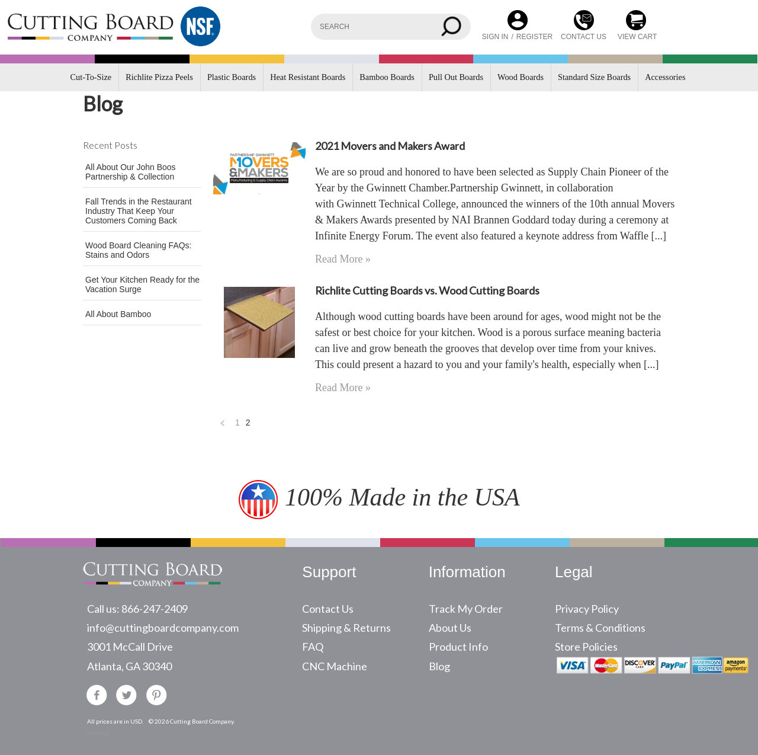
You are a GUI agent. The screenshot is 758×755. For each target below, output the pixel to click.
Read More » (343, 259)
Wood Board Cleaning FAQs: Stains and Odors (138, 250)
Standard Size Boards (594, 77)
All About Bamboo (118, 314)
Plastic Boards (231, 77)
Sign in (495, 37)
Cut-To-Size (91, 77)
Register (534, 37)
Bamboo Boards (387, 77)
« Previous (222, 426)
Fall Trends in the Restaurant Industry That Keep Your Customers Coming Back (138, 211)
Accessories (665, 77)
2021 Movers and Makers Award (390, 145)
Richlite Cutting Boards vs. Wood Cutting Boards (427, 290)
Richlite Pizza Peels (159, 77)
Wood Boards (520, 77)
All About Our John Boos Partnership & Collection (130, 171)
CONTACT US (583, 37)
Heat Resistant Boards (307, 77)
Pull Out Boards (456, 77)
